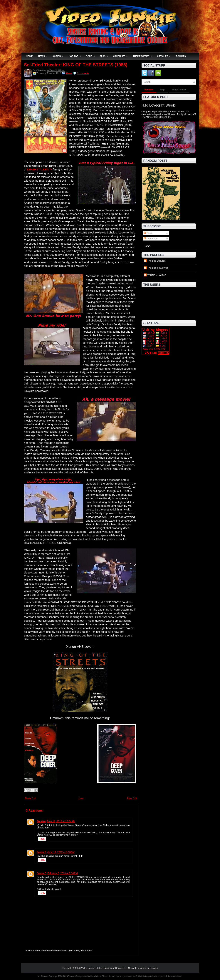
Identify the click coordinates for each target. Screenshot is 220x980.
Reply (42, 838)
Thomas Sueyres (156, 260)
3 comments (83, 73)
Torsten (41, 821)
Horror (76, 55)
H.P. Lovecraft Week (158, 105)
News (44, 55)
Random (149, 89)
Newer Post (30, 798)
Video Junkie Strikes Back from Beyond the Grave (108, 968)
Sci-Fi (91, 55)
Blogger (154, 968)
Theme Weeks (143, 55)
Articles (165, 55)
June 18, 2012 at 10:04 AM (61, 821)
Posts (148, 233)
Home (29, 56)
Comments (151, 238)
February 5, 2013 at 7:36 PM (62, 873)
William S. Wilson (56, 70)
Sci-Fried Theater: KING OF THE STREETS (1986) (75, 65)
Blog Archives (179, 89)
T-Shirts (181, 56)
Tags (162, 89)
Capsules (121, 55)
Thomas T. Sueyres (157, 267)
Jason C (41, 852)
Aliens (69, 73)
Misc (105, 55)
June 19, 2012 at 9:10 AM (60, 852)
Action (59, 55)
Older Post (132, 798)
